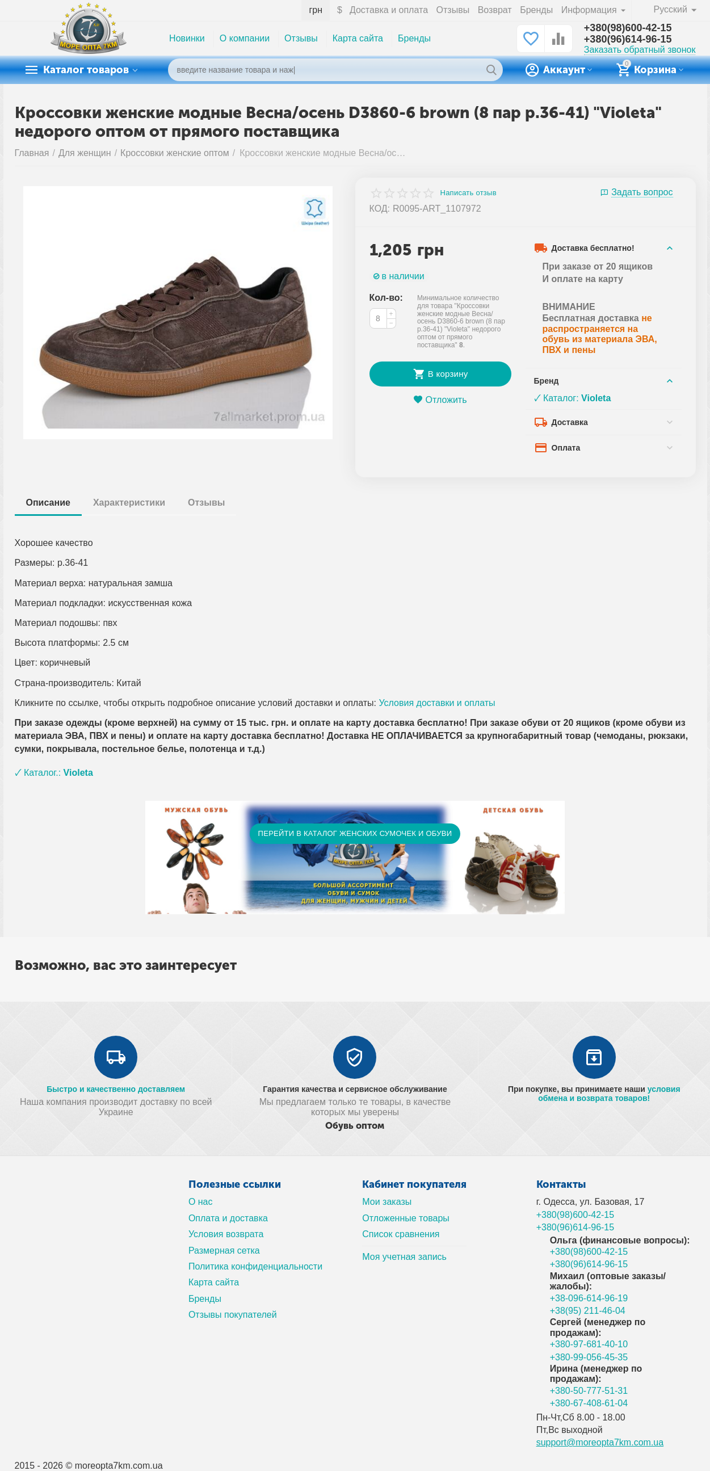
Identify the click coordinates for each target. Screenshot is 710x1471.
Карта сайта (358, 38)
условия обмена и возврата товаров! (609, 1094)
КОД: (379, 208)
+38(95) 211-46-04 (587, 1311)
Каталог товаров (86, 69)
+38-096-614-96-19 (589, 1298)
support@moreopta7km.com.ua (600, 1442)
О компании (245, 38)
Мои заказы (386, 1202)
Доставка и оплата (389, 10)
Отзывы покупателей (232, 1314)
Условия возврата (226, 1234)
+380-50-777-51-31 (589, 1391)
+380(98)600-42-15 (628, 27)
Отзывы (453, 10)
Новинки (187, 38)
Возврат (495, 10)
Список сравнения (400, 1234)
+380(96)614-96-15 (628, 39)
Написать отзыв (468, 193)
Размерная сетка (224, 1250)
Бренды (536, 10)
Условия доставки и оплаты (437, 703)
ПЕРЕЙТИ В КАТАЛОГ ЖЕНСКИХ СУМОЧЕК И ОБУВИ (355, 833)
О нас (200, 1202)
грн (315, 10)
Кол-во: (386, 297)
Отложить (440, 400)
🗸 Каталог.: (54, 772)
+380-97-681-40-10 (589, 1344)
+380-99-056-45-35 (589, 1357)
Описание (48, 502)
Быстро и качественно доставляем (116, 1089)
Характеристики (129, 502)
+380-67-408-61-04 (589, 1403)
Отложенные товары (405, 1218)
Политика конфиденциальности (255, 1266)
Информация (590, 10)
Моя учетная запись (404, 1257)
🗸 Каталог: (572, 398)
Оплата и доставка (228, 1218)
